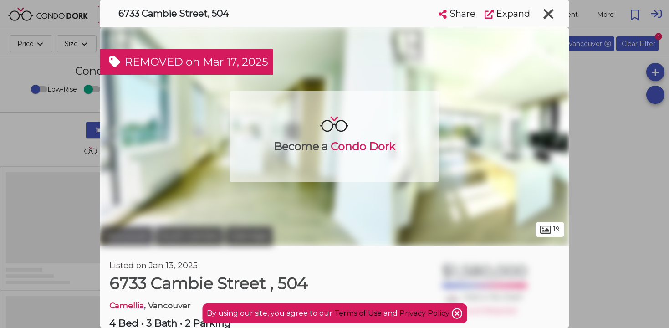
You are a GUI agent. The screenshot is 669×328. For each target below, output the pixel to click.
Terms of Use (358, 313)
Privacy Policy (425, 313)
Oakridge (249, 236)
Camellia (126, 305)
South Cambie (189, 236)
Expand (507, 13)
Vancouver (126, 236)
